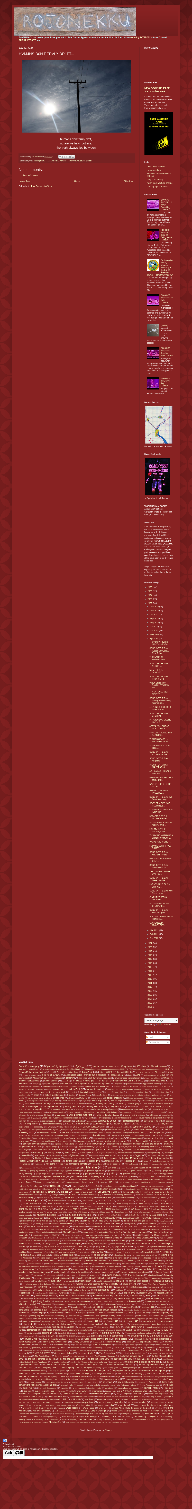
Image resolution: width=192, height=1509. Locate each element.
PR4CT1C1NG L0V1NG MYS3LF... (160, 721)
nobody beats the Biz (121, 1255)
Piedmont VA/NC (46, 1269)
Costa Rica (71, 1124)
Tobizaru (142, 1382)
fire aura (127, 1155)
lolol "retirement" (46, 1226)
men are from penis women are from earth (104, 1235)
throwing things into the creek (56, 1382)
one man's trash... (47, 1261)
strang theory (83, 1336)
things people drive (111, 1379)
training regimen (78, 1388)
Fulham (170, 1164)
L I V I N (102, 1215)
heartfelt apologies (72, 1182)
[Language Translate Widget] (161, 1020)
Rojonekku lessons (101, 1298)
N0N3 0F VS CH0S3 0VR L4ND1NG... (160, 811)
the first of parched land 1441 (133, 1356)
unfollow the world (157, 1391)
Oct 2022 (154, 614)
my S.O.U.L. (141, 1246)
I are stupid (91, 1189)
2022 (150, 603)
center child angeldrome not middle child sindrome (97, 1112)
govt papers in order (94, 1174)
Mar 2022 (154, 930)
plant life (130, 1269)
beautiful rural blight (115, 1092)
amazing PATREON (140, 37)
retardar (52, 1296)
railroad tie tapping (163, 1280)
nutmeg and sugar (42, 1258)
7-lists (170, 1072)
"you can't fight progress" (57, 1066)
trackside (64, 1388)
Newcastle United (149, 1252)
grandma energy (129, 1174)
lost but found (73, 161)
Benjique (114, 1095)
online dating (118, 1261)
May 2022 (154, 634)
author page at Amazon (157, 186)
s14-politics (83, 1304)
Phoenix (158, 1266)
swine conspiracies (145, 1345)
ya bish (64, 1419)
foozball (56, 1161)
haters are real (89, 1179)
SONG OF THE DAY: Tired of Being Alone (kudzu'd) (166, 235)
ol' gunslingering (144, 1258)
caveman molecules (56, 1112)
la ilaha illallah (155, 1215)
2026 (150, 587)
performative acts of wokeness (85, 1266)
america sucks (50, 1081)
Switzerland (23, 1348)
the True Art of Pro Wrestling (130, 1374)
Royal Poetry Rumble (40, 1301)
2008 (150, 995)
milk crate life (76, 1238)
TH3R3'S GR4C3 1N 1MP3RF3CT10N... (159, 740)
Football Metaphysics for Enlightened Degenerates (145, 1158)
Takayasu (108, 1348)
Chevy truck (60, 1115)
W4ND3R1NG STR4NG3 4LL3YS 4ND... (160, 823)
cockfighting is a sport (51, 1121)
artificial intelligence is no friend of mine (67, 1086)
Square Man (85, 1333)
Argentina (23, 1086)
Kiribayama (94, 1212)
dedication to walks (47, 1132)
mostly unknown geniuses (99, 1241)
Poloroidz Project (161, 1272)
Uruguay (126, 1394)
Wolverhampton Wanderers (63, 1414)
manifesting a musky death (160, 1229)
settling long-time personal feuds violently (47, 1316)
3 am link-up (62, 1072)
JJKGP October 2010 (115, 1209)
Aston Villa (146, 1086)
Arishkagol (34, 1086)
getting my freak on (37, 1171)
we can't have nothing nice (110, 1402)
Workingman (167, 1413)
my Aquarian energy (118, 1244)
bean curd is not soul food (53, 1092)
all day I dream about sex (100, 1078)
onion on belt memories (96, 1261)
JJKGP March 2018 (145, 1206)
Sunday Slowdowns (81, 1342)
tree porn (169, 1388)
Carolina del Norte (25, 1112)
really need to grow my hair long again (53, 1290)
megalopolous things (40, 1235)
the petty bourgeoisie (57, 1371)
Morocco (82, 1241)
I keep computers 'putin (83, 1192)
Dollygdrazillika (25, 1138)
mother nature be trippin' (141, 1240)
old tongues (32, 1261)
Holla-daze (37, 1186)
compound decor (107, 1120)
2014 (150, 971)
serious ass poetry (160, 1313)
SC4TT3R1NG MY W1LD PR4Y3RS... (160, 917)
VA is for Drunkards (56, 1396)
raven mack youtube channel (160, 183)
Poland (123, 1272)
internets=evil (105, 1197)
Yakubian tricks (85, 1419)
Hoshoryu (142, 1186)
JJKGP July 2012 (47, 1206)
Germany (22, 1171)
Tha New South (148, 1350)
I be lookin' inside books (155, 1189)
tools (96, 1385)
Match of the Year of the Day (110, 1232)
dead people (96, 1129)
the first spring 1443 (123, 1359)
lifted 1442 (89, 1221)
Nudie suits (27, 1258)
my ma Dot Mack (69, 1246)
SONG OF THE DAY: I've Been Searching (160, 798)
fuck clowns (143, 1164)
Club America (34, 1121)
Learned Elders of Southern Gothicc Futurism (141, 1218)
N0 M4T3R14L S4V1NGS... (156, 671)
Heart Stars (57, 1182)
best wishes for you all (128, 1095)
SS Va (95, 1333)
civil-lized (89, 1118)
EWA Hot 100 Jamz (63, 1149)
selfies (69, 1313)
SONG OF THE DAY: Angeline (158, 759)
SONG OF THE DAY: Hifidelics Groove (158, 753)
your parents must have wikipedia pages (80, 1422)
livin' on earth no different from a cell (103, 1223)
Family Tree (53, 1152)
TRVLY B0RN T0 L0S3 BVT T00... (159, 872)
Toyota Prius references (149, 1385)
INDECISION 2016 (161, 1195)
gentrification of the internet (146, 1168)
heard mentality (43, 1182)
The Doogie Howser (43, 1356)
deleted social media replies (86, 1132)
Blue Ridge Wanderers (35, 1101)
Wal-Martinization (162, 1399)
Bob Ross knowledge (70, 1101)
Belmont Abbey (84, 1095)
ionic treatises (145, 1197)
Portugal (82, 1275)
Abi (130, 1075)
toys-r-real (27, 1388)
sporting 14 (47, 1333)
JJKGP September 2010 (138, 1209)
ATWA (155, 1086)
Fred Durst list (24, 1164)
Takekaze (119, 1348)
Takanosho (97, 1348)
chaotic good (159, 1112)
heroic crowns (89, 1182)
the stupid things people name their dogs (72, 1374)
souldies (119, 1330)
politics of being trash (138, 1272)
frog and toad (97, 1164)
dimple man (49, 1135)
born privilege (116, 1101)
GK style (61, 1171)
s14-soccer (110, 1304)
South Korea (131, 1330)
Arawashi (167, 1084)
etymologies (103, 1147)
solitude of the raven (132, 1327)
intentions (56, 1198)
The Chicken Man (107, 1353)
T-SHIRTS (63, 1348)
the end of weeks (76, 1356)
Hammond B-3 (165, 1176)
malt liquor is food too (102, 1229)
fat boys (82, 1153)
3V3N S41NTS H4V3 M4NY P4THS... (158, 766)
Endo (40, 1147)
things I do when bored (124, 1376)
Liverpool (80, 1223)
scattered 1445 (164, 1307)
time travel (107, 1382)
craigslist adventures (150, 1124)
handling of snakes (59, 1179)
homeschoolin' (78, 1186)
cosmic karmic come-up (52, 1124)
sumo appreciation (27, 1342)
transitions (109, 1388)
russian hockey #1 (71, 1301)
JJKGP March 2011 (125, 1206)
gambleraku (54, 161)
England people (51, 1147)
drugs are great (83, 1141)
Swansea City (119, 1345)
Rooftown (166, 1298)
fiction (65, 1155)
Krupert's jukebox (46, 1214)
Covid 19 (135, 1124)
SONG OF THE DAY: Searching (158, 714)
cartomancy (40, 1112)
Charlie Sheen (35, 1115)
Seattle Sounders (140, 1310)
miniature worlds (111, 1238)
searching (127, 1310)
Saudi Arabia (48, 1307)
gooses (59, 1174)
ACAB (137, 1075)
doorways (64, 1138)
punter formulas (24, 1281)
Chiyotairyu (35, 1118)
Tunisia (71, 1391)
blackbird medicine (113, 1098)
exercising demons (84, 1150)
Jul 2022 (154, 626)
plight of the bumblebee (80, 1272)
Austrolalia (166, 1086)
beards (73, 1092)
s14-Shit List (97, 1304)
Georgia (167, 1168)
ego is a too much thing (64, 1144)
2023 (150, 599)
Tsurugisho (62, 1391)
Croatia (51, 1127)
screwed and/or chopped (106, 1310)
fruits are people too (113, 1164)
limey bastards (165, 1221)
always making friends (152, 1078)
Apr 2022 (154, 638)
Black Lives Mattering (78, 1098)
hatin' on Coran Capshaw (108, 1179)
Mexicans (23, 1238)
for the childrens (73, 1161)
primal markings (154, 1275)
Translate (163, 1025)
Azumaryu (31, 1089)
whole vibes (103, 1408)
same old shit (149, 1304)
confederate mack (131, 1121)
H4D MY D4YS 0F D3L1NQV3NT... (158, 830)
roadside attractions (164, 1295)
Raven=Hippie (58, 1287)
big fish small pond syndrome (40, 1098)
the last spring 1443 (47, 1367)
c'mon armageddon (35, 1109)
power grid (94, 1275)
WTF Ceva (126, 1417)
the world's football (155, 1373)
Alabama (58, 1078)
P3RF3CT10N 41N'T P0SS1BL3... (158, 791)
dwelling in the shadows (115, 1141)
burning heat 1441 (51, 1106)
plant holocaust (115, 1269)
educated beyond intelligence (36, 1144)
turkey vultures (82, 1391)
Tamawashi (151, 1348)
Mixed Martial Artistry (145, 1238)
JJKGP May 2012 (45, 1209)
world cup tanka (30, 1416)
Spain (21, 1333)
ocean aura (73, 1258)
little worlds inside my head (61, 1223)
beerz (36, 1095)
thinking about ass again (134, 1379)
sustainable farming (62, 1345)
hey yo (102, 1182)
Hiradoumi (161, 1182)
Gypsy (131, 1176)
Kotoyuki (167, 1212)
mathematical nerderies (136, 1232)
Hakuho (154, 1176)
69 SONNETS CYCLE (144, 1072)
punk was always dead (161, 1278)
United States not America (74, 1393)
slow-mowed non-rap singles (89, 1324)
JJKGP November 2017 (91, 1209)
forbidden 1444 (131, 1161)
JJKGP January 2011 (124, 1203)
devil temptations (156, 1132)
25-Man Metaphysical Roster (32, 1072)
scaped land (62, 1307)
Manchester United (139, 1229)
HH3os (111, 1182)
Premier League (135, 1275)
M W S (21, 1229)
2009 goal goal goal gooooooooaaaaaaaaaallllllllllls (104, 1069)
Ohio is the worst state (117, 1258)
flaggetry (139, 1155)
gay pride (112, 1168)
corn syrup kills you (31, 1124)
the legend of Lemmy (92, 1368)
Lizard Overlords (148, 1223)
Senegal (81, 1313)
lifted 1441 (74, 1221)
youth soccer (102, 1422)
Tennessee (91, 1350)
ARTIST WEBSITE (27, 40)
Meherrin (56, 1235)
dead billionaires (80, 1130)
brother (89, 1104)
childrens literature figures (108, 1115)
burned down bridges (28, 1106)
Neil (30, 1252)
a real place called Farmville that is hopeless (85, 1075)
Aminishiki (66, 1081)
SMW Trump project (38, 1327)
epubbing (72, 1147)
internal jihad (69, 1197)
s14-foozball (46, 1304)
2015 (150, 967)
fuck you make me (158, 1164)
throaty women (35, 1382)
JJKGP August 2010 (144, 1201)
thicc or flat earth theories (100, 1376)
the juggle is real (116, 1362)
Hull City (38, 1189)
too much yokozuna (84, 1385)
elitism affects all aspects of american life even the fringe (133, 1144)
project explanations (62, 1278)
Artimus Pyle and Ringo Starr (97, 1086)
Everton (114, 1147)
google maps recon (43, 1174)
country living (120, 1124)
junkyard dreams (160, 1209)
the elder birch (61, 1356)
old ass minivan (161, 1258)
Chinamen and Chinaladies (134, 1115)
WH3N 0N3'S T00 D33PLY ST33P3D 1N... (159, 685)
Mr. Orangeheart (48, 1244)
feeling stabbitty (153, 1152)
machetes (31, 1229)
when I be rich (123, 1405)
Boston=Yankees (146, 1101)
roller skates (154, 1298)
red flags (119, 1290)
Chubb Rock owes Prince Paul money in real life (61, 1118)
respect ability (41, 1296)
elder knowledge (94, 1144)
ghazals (52, 1171)
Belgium (71, 1095)
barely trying (127, 1089)
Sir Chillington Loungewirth (68, 1321)
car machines (141, 1109)
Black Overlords (96, 1098)
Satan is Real (32, 1307)
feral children (40, 1155)
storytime (52, 1336)
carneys (166, 1109)
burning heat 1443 (41, 161)
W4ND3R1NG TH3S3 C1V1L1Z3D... (159, 905)
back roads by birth (55, 1089)
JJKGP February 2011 (79, 1203)
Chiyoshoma (23, 1118)
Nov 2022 (154, 610)
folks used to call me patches (76, 1158)
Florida (38, 1158)
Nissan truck (67, 1255)
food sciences (110, 1158)
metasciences (142, 1235)
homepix (63, 161)
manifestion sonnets (27, 1232)
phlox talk (147, 1266)
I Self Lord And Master (106, 1192)
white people (72, 1408)
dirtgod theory (99, 1135)
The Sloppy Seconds (44, 1374)
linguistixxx (23, 1224)
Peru (125, 1266)
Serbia (130, 1313)
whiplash (59, 1408)
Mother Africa (119, 1240)
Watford (58, 1402)
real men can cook (166, 1287)
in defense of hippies (143, 1195)
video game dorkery (137, 1396)
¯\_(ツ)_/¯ (80, 1066)
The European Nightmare (105, 1356)
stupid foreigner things (70, 1339)
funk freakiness (26, 1168)
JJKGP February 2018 (102, 1203)
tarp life (161, 1348)
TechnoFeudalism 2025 (59, 1350)
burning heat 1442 (73, 1106)
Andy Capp (37, 1084)
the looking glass (111, 1368)
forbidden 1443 (112, 1161)
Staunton (130, 1333)
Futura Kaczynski (41, 1168)
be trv (35, 1092)
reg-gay (167, 1290)
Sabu (138, 1304)
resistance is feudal (78, 1293)
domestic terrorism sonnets (45, 1138)
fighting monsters (78, 1155)
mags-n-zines (81, 1229)
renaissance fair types (58, 1293)
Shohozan (79, 1318)
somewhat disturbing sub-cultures (76, 1330)
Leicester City (26, 1221)
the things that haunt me (104, 1374)
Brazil (58, 1104)
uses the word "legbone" (157, 1394)
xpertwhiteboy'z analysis (145, 1416)
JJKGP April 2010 (105, 1201)
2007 (150, 999)
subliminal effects (140, 1339)
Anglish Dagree (50, 1084)
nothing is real (166, 1255)
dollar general (156, 1135)
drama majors (135, 1138)
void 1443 (75, 1399)
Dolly (168, 1135)
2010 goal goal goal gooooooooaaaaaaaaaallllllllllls (149, 1069)
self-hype (39, 1313)
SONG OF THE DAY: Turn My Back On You (166, 352)
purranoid (70, 1281)
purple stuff (56, 1281)
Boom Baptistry (99, 1100)
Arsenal (45, 1086)
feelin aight (139, 1152)
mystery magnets (30, 1249)
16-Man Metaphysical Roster (53, 1069)
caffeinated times (82, 1109)
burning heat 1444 (116, 1106)
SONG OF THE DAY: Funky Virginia (158, 911)
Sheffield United (158, 1316)
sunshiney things (113, 1342)
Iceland (45, 1195)
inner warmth (44, 1197)
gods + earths (136, 1171)
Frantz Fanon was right (160, 1161)
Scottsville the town (70, 1310)
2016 (150, 963)
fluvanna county (53, 1158)
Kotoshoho (157, 1212)
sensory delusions (95, 1313)
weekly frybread (157, 1402)
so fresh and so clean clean (61, 1327)
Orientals (157, 1261)
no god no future (101, 1255)
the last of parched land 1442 (56, 1365)
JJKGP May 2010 (162, 1206)
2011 (150, 983)
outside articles (35, 1264)
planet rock (99, 1269)
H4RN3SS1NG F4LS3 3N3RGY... (159, 885)
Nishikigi (56, 1255)
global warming (73, 1171)
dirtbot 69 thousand (80, 1135)
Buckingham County (105, 1103)
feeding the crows (125, 1152)
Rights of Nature (117, 1295)
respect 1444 (163, 1293)
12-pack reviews (158, 1066)
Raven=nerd (73, 1287)
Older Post (128, 181)
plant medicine (145, 1269)
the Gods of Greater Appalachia (34, 1362)
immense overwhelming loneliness (118, 1195)
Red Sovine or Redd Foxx (135, 1290)
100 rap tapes (126, 1066)
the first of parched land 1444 (73, 1359)
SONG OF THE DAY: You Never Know (160, 892)
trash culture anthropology (128, 1388)
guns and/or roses (116, 1176)
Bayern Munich (24, 1092)
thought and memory (153, 1379)
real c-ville (121, 1287)
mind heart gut (92, 1238)
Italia (171, 1198)
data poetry (66, 1130)
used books (138, 1393)
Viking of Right (155, 1396)
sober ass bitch (103, 1327)
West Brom (49, 1405)
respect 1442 (129, 1293)
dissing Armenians (141, 1135)
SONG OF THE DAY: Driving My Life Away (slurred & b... (160, 700)
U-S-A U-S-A (124, 1391)
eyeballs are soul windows (107, 1149)
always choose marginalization (127, 1078)
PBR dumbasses (128, 1264)
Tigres (89, 1382)
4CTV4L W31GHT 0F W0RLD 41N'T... (159, 727)
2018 (150, 955)
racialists (120, 1281)
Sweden (130, 1345)
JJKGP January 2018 (146, 1203)
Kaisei (70, 1212)
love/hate (115, 1226)
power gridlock (86, 161)
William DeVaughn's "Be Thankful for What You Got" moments (137, 1411)
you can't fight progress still (163, 1419)
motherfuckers (163, 1241)
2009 (150, 991)
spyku (74, 1333)
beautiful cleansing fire (90, 1092)
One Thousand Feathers (71, 1261)
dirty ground (125, 1135)
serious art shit (142, 1313)
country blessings (101, 1124)
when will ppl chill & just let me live (38, 1408)
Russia (58, 1301)
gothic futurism (72, 1174)
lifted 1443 (103, 1221)
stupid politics (121, 1339)
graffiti (111, 1173)
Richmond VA (99, 1295)
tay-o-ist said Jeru (29, 1350)
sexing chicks (115, 1315)
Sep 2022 (154, 618)
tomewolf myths (67, 1385)
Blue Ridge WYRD (53, 1101)
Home (77, 181)
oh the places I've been (92, 1258)
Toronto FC (114, 1385)
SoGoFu (116, 1327)
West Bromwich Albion (65, 1405)
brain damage (44, 1103)
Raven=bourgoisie (26, 1287)
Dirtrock (114, 1135)
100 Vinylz (141, 1066)
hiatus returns (124, 1182)
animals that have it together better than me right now (85, 1083)
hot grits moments (155, 1186)
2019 (150, 951)
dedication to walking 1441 (118, 1129)
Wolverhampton (44, 1414)
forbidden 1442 (93, 1161)
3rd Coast (74, 1072)
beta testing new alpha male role (152, 1095)
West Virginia (98, 1405)
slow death (28, 1324)
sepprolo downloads (115, 1313)
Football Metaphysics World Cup (33, 1161)
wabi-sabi (102, 1399)
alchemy (70, 1078)
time (96, 1382)
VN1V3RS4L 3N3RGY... (160, 842)
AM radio (166, 1078)
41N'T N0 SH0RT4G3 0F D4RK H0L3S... (160, 708)
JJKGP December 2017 (56, 1203)
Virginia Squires (46, 1399)
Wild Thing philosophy (42, 1411)
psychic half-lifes (141, 1278)
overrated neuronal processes (57, 1264)
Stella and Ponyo (166, 1333)
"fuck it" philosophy (29, 1066)
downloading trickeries (103, 1138)
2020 (150, 947)
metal (128, 1235)
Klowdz (135, 1212)
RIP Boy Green (136, 1296)
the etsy (89, 1356)
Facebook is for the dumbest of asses (139, 1150)
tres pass (28, 1391)
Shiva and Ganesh (64, 1319)
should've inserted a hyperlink (133, 1318)
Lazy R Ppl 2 (52, 1218)
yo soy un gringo (103, 1419)
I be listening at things (131, 1189)
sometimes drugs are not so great (42, 1330)
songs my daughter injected (103, 1330)
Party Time (88, 1264)
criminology (38, 1127)
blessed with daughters (135, 1098)
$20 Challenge (110, 1066)
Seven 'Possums (73, 1316)
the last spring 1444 (70, 1367)
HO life (170, 1182)
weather (142, 1402)
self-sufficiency (56, 1313)
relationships (24, 1293)
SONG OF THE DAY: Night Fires (158, 664)
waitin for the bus (131, 1399)
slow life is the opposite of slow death (55, 1324)
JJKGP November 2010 (67, 1209)
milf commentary (62, 1238)
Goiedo (157, 1171)
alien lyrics (82, 1078)
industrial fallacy (26, 1197)
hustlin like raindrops (73, 1189)
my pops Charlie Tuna (122, 1246)
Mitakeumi (128, 1238)
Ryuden (86, 1301)
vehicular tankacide (119, 1397)
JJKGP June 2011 (85, 1206)
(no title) (164, 325)
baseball (138, 1089)
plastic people (59, 1272)
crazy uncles (24, 1127)
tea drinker (43, 1350)
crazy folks (165, 1124)
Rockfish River (40, 1298)
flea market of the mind (156, 1155)
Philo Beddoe (135, 1266)
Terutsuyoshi (133, 1350)
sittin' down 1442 (110, 1321)
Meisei (67, 1235)
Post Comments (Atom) (41, 186)
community (91, 1121)
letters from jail (42, 1221)
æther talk (161, 1075)
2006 (150, 1003)
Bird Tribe (60, 1098)
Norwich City (152, 1255)
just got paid (38, 1212)
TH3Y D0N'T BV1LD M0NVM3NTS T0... (159, 643)
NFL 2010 (23, 1255)
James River (72, 1200)
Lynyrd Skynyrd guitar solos (158, 1226)
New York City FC (114, 1252)
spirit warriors (32, 1333)
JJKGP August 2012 (165, 1201)
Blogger (108, 1430)
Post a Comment (30, 175)
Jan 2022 (154, 938)
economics (168, 1141)
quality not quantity (105, 1281)
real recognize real (28, 1290)
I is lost (64, 1192)
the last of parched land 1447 (152, 1365)
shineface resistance (43, 1318)
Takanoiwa (86, 1348)
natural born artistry (134, 1249)
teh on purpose (77, 1350)
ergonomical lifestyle (87, 1147)
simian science (166, 1318)
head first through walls (153, 1179)
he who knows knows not (130, 1179)
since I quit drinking (31, 1321)
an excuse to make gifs (83, 1081)
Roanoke (27, 1298)
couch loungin (83, 1124)
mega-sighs (23, 1235)
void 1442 (61, 1399)
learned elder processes (72, 1218)
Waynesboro (88, 1402)
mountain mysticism (28, 1243)
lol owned (32, 1226)
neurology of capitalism (44, 1252)
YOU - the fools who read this (138, 1419)
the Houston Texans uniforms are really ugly (89, 1362)
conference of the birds (153, 1121)
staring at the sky (111, 1332)
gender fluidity (126, 1168)
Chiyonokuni (166, 1115)
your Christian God (52, 1422)
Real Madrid (152, 1287)
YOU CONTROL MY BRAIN (31, 1422)
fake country (37, 1152)
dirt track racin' (62, 1135)
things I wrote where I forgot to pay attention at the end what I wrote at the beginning (63, 1379)
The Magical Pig (128, 1368)
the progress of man (121, 1370)
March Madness (70, 1232)
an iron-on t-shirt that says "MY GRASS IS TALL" (121, 1081)
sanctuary (161, 1304)
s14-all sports (119, 1301)
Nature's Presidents (155, 1249)
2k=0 (52, 1072)
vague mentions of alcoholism (82, 1396)
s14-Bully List (163, 1301)
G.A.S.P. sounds (71, 1168)
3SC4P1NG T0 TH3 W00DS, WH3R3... (159, 817)
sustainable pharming (82, 1345)
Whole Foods (88, 1408)
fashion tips (70, 1152)
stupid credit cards (50, 1339)
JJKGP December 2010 (32, 1203)
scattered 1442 (111, 1307)
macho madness (47, 1229)
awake (21, 1089)
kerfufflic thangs (81, 1212)
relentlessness (40, 1293)
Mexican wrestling (161, 1235)
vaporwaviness (103, 1397)
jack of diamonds (55, 1201)
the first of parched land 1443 (41, 1359)
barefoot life (113, 1089)
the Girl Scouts (167, 1359)
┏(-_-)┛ (96, 1066)
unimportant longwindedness (45, 1393)
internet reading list (88, 1197)
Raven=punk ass (89, 1287)
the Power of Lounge (93, 1370)
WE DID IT (132, 1402)
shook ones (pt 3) (92, 1319)
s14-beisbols (150, 1301)
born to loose (130, 1101)
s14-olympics (71, 1304)
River (148, 1295)
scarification (77, 1307)
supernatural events (149, 1342)
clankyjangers (103, 1118)
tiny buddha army (126, 1382)
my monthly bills (85, 1246)
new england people (67, 1252)
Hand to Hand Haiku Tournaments (33, 1179)
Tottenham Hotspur (128, 1385)
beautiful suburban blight (138, 1092)
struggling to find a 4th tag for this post (108, 1336)
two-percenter (111, 1391)
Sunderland (97, 1342)
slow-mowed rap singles (115, 1324)
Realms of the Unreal (81, 1290)
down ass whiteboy (80, 1138)
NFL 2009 (164, 1252)
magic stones (64, 1229)
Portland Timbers (70, 1275)
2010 (150, 987)
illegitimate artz (68, 1194)
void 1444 (89, 1399)
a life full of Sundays (51, 1075)
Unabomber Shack (140, 1391)
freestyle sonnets (79, 1164)
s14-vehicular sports (125, 1304)
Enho (64, 1147)
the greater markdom (59, 1362)
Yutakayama (114, 1422)
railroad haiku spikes (138, 1281)
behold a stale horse (54, 1095)
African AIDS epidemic (42, 1078)
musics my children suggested (96, 1244)
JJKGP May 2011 (26, 1209)
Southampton (144, 1330)
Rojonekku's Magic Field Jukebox (129, 1298)
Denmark (117, 1132)
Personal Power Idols (110, 1266)
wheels (109, 1405)
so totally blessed (86, 1327)
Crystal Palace (63, 1127)
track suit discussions (47, 1388)
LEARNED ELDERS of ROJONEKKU (103, 1218)
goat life (101, 1170)
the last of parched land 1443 (88, 1365)
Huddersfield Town (25, 1189)
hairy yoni (142, 1176)
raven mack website (156, 167)
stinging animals (28, 1336)
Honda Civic (94, 1186)
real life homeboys (136, 1287)
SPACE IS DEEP (161, 1330)
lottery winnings (79, 1226)
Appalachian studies (151, 1084)
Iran (156, 1197)
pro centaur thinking (42, 1278)
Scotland (55, 1310)
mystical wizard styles (48, 1249)
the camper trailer (85, 1353)
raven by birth (129, 1284)
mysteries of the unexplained (161, 1246)
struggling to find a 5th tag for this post (152, 1335)
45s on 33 (87, 1072)
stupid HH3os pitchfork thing (97, 1339)
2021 (150, 943)
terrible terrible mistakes (106, 1350)
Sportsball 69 (63, 1333)
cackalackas (55, 1109)
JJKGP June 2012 (105, 1206)
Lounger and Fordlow (98, 1226)
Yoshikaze (119, 1419)
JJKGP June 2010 (66, 1206)
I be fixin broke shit (109, 1189)
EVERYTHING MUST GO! (41, 1150)
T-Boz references (50, 1348)
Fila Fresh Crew (96, 1155)
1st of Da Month (73, 1069)
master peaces (88, 1232)
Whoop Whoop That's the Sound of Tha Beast (131, 1408)
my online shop (154, 170)
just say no (51, 1212)
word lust (136, 1414)
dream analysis (152, 1138)
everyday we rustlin (128, 1147)
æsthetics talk (149, 1075)
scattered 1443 (130, 1307)
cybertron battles (142, 1126)
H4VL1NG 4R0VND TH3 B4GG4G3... (160, 734)
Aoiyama (118, 1084)
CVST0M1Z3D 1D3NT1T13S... (157, 924)
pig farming (62, 1269)
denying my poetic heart (134, 1132)
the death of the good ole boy (133, 1353)
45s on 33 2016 (124, 1072)
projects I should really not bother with (93, 1278)
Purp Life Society (40, 1281)
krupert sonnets (25, 1215)
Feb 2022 (154, 934)
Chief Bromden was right (80, 1115)
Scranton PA (87, 1310)
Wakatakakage (147, 1399)
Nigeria (33, 1255)
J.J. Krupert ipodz (31, 1200)
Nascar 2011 (80, 1249)
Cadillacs (68, 1109)
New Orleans (84, 1252)
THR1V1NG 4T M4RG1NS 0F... (157, 658)
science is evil (40, 1310)
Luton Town (128, 1226)
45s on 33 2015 (106, 1072)
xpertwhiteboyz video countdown (45, 1419)
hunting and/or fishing (53, 1189)
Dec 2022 (154, 606)
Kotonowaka (145, 1212)
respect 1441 (113, 1293)
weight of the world (35, 1405)
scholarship (24, 1310)
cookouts (169, 1121)
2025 (150, 591)
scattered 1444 (148, 1307)
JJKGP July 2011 (30, 1206)
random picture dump (64, 1284)
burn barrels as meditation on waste (157, 1104)
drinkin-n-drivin (66, 1141)
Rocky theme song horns (59, 1298)
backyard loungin (94, 1089)
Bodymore (85, 1101)
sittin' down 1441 (90, 1321)
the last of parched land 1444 (120, 1365)
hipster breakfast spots (144, 1182)
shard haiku (141, 1315)
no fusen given (84, 1255)
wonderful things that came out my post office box (96, 1414)
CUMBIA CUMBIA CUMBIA (94, 1127)
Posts (150, 1037)
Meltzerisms (78, 1235)
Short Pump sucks (110, 1318)
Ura (117, 1394)
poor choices (24, 1275)
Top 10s (104, 1385)
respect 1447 (25, 1295)
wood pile (125, 1414)
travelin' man (151, 1387)
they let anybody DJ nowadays (56, 1376)
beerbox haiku (24, 1095)
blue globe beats (154, 1098)
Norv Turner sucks (138, 1255)
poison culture (109, 1272)
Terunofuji (121, 1350)
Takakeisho (75, 1348)
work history (150, 1413)
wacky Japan (114, 1399)
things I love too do (145, 1376)
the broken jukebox (64, 1353)
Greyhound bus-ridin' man (53, 1176)
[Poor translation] (19, 1453)
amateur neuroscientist (29, 1081)
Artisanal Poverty (120, 1086)
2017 (150, 959)
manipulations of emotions (49, 1232)
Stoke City (41, 1336)
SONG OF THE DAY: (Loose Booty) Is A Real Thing (158, 650)
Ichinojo (54, 1195)
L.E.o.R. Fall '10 (117, 1215)
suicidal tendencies (160, 1339)
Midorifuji (49, 1238)
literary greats (41, 1223)
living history (130, 1223)
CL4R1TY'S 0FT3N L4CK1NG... (158, 898)
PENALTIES (141, 1264)
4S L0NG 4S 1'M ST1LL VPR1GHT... (160, 772)
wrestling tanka (109, 1416)
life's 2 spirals (59, 1221)
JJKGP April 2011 (124, 1201)
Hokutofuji (25, 1186)
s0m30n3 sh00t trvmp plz (101, 1301)
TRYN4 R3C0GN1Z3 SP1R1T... (158, 693)
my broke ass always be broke (142, 1243)
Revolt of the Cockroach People (73, 1295)
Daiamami (162, 1127)
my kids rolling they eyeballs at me (45, 1246)
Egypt (81, 1144)
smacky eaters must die (140, 1324)
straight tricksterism (67, 1336)
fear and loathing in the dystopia (101, 1152)
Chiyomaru (154, 1115)
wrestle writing (89, 1416)
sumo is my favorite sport (55, 1342)
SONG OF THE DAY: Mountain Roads (158, 853)
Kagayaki (61, 1212)
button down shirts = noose (150, 1106)
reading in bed (105, 1287)
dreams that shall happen (44, 1141)
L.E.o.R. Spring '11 (137, 1215)
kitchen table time (121, 1212)
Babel (40, 1089)
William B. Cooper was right (93, 1411)
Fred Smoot (38, 1164)
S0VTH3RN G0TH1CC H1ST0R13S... (159, 804)
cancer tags (127, 1109)
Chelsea (47, 1115)
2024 (150, 595)
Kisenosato (105, 1212)
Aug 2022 (154, 622)
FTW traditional (130, 1164)
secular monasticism (158, 1310)
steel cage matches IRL (146, 1333)
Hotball (168, 1186)
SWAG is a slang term (102, 1345)
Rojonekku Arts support (81, 1298)
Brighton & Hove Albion (74, 1104)
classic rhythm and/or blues (123, 1118)
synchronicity (36, 1348)
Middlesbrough (37, 1238)
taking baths (130, 1348)
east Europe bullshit (140, 1141)
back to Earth (74, 1089)
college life (67, 1121)
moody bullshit (70, 1241)
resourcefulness (96, 1293)
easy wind (156, 1141)
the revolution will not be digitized (150, 1370)
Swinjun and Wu (162, 1345)
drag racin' (120, 1138)
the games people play (147, 1359)
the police (72, 1370)
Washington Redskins (41, 1402)
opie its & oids (142, 1261)
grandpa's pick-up (146, 1174)
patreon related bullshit (106, 1263)
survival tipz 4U (42, 1344)
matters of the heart (160, 1232)
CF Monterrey (126, 1112)
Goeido (149, 1171)
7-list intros (159, 1072)
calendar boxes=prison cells (105, 1109)
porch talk (37, 1275)
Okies (132, 1258)
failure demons (163, 1150)
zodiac (124, 1422)
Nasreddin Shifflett (96, 1249)
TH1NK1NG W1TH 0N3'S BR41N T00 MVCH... (161, 836)
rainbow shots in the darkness (38, 1284)
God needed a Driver (117, 1171)
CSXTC (76, 1127)
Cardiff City (156, 1109)
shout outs (153, 1319)
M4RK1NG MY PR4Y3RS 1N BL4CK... (161, 778)
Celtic (71, 1112)
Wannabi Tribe (24, 1402)
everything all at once (149, 1147)
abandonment (117, 1075)
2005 (150, 1007)
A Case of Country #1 (31, 1075)
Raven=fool (42, 1287)
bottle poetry (30, 1104)
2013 (150, 975)
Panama (77, 1264)
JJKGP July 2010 (166, 1203)
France (145, 1161)
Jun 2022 (154, 630)
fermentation (54, 1155)
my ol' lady (102, 1246)
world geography (50, 1417)
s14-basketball (133, 1301)
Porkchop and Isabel (52, 1275)
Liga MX (116, 1221)
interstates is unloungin (125, 1197)
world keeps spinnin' (70, 1417)
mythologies (64, 1249)
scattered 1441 (93, 1307)
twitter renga (97, 1391)
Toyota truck (167, 1385)
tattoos (170, 1347)
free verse (64, 1164)
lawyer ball (38, 1218)
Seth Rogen (23, 1316)
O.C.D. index (59, 1258)
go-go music (89, 1171)
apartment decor (132, 1084)
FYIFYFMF (55, 1168)
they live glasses (80, 1376)
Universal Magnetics (101, 1393)
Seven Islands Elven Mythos (94, 1316)
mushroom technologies (69, 1243)
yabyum (73, 1419)
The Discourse (25, 1356)
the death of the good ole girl (160, 1353)
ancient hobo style (156, 1081)
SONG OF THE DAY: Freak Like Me (158, 879)
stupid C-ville (31, 1339)
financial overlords (112, 1155)
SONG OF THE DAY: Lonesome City (158, 866)
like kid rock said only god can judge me (140, 1221)
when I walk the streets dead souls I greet (154, 1405)
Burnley (132, 1106)
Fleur (169, 1155)
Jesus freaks (88, 1201)
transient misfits (94, 1388)
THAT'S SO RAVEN (41, 1353)
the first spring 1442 (100, 1359)
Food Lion (95, 1158)
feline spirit (168, 1152)
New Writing (97, 1252)
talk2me (140, 1348)
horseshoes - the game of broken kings (119, 1186)
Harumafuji (75, 1179)
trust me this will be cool (44, 1391)
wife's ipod (158, 1408)
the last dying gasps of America (142, 1361)
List (31, 1223)
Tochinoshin (153, 1382)
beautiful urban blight (160, 1092)
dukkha (98, 1141)
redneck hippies (154, 1290)
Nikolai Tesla (44, 1255)
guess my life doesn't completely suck (87, 1176)
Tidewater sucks (77, 1382)
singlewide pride (48, 1321)
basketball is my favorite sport (157, 1089)
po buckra (96, 1272)
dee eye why (67, 1132)
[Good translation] (8, 1453)
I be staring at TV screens (43, 1192)
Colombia (80, 1121)
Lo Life (163, 1224)
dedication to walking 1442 (147, 1129)
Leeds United (168, 1218)
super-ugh (131, 1342)
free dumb (50, 1164)
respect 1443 (146, 1293)
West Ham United (83, 1405)
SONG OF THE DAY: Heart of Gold (158, 677)
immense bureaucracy (90, 1195)
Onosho (130, 1261)
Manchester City (120, 1229)
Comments (152, 1042)
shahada (129, 1316)
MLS (161, 1238)
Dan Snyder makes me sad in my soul (45, 1130)
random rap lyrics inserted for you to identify (97, 1284)
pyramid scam (84, 1281)
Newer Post (25, 181)
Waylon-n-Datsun (72, 1402)
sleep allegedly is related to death (158, 1321)
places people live (80, 1269)
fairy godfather (24, 1153)
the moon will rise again (150, 1367)
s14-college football (27, 1304)
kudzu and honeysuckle (78, 1214)
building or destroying (129, 1103)
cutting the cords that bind (119, 1127)
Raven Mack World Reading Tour (156, 1284)
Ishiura (163, 1197)
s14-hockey (59, 1304)
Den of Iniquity (105, 1132)
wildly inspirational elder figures (66, 1411)
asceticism (134, 1086)
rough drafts (23, 1301)
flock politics (24, 1158)
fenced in (26, 1155)
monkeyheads (53, 1241)
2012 (150, 979)
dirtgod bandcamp (155, 179)
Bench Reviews (100, 1095)
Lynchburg (139, 1226)
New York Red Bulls (131, 1252)
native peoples (114, 1249)
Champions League (143, 1112)
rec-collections (101, 1289)
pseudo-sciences (123, 1278)
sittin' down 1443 (130, 1321)
